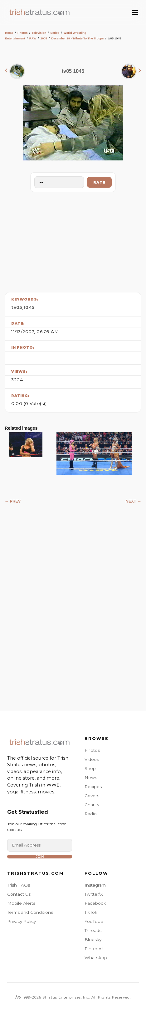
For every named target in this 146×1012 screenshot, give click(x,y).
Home (9, 32)
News (91, 777)
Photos (22, 32)
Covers (92, 795)
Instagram (95, 885)
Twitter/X (94, 894)
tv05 (16, 307)
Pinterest (94, 948)
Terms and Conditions (30, 912)
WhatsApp (96, 957)
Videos (92, 759)
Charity (92, 804)
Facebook (95, 903)
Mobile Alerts (21, 903)
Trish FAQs (18, 885)
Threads (93, 930)
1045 (29, 307)
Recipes (93, 786)
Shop (90, 768)
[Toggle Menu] (135, 12)
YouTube (94, 921)
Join (40, 856)
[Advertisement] (73, 240)
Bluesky (93, 939)
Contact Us (19, 894)
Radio (91, 813)
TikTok (91, 912)
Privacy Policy (21, 921)
